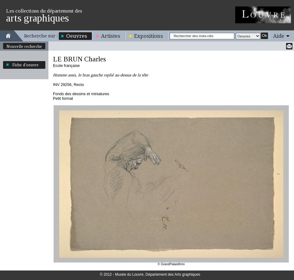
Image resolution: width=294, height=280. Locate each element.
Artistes (110, 36)
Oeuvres (76, 36)
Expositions (148, 36)
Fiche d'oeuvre (25, 64)
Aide (278, 36)
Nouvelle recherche (24, 46)
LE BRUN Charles (79, 59)
